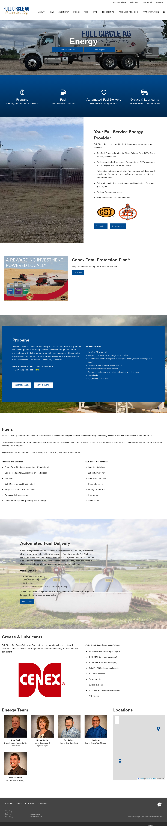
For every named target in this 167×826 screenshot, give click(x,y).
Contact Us (147, 2)
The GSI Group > (118, 226)
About (41, 12)
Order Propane (99, 49)
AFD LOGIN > (27, 601)
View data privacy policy (156, 817)
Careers (159, 2)
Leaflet (141, 779)
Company (9, 803)
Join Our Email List (68, 49)
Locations (134, 2)
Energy (76, 12)
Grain (95, 12)
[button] (119, 761)
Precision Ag (108, 12)
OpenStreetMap (152, 779)
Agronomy (63, 12)
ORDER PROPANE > (21, 385)
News (51, 12)
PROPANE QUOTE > (43, 385)
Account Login (119, 2)
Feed (86, 12)
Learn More (78, 272)
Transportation (151, 12)
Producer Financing (129, 12)
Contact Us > (100, 226)
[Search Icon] (164, 12)
